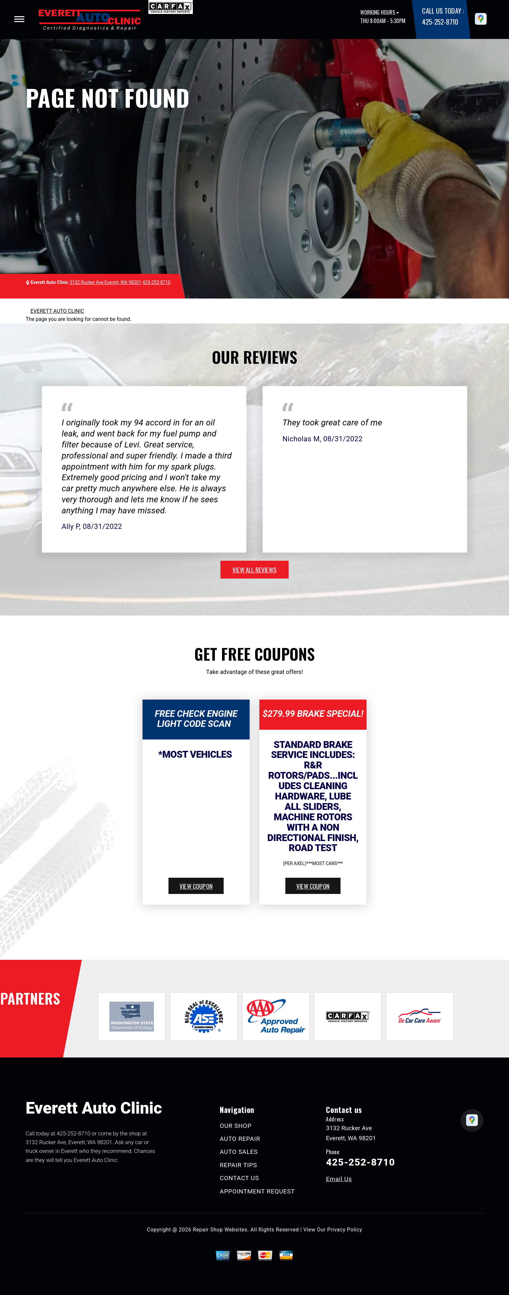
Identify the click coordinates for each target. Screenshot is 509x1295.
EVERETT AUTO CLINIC (57, 311)
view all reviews (254, 569)
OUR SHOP (236, 1126)
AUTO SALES (239, 1151)
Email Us (339, 1179)
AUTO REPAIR (240, 1138)
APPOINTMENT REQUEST (257, 1191)
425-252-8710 (440, 22)
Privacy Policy (344, 1230)
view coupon (196, 885)
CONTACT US (239, 1178)
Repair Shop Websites (220, 1230)
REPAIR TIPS (238, 1165)
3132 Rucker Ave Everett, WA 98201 (105, 282)
